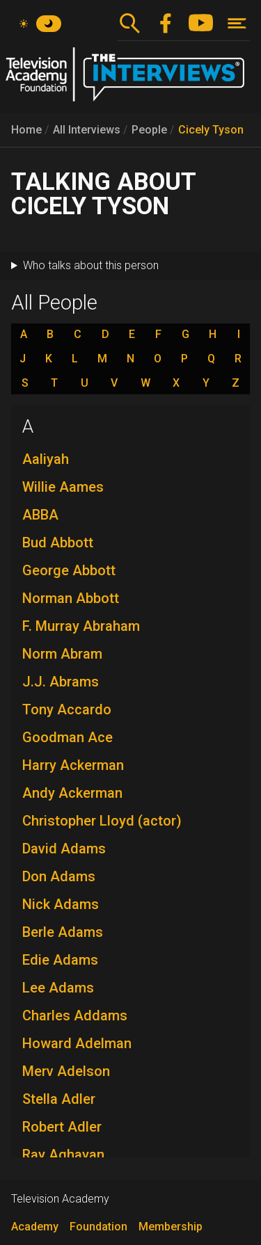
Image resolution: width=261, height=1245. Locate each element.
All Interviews (86, 129)
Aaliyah (45, 459)
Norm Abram (62, 653)
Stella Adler (58, 1099)
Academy (34, 1226)
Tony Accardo (66, 709)
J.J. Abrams (60, 681)
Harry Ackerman (73, 765)
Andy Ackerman (72, 793)
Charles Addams (74, 1015)
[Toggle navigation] (237, 23)
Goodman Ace (67, 737)
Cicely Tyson (211, 129)
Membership (171, 1226)
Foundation (98, 1226)
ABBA (40, 514)
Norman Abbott (70, 598)
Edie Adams (60, 959)
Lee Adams (58, 987)
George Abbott (69, 570)
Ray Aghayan (63, 1154)
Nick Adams (60, 904)
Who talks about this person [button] (91, 265)
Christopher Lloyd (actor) (102, 820)
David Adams (64, 848)
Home (26, 129)
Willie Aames (63, 487)
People (149, 129)
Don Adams (58, 876)
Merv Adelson (66, 1071)
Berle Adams (62, 932)
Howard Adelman (77, 1043)
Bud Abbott (57, 542)
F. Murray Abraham (81, 626)
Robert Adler (62, 1126)
